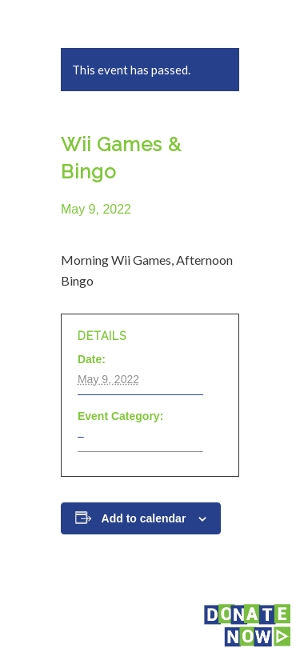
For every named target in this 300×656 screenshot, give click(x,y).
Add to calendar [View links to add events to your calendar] (144, 518)
